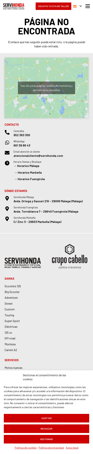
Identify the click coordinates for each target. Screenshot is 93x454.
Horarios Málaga (28, 166)
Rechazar (46, 428)
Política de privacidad (51, 447)
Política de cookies (26, 447)
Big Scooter (12, 292)
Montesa (10, 344)
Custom (10, 309)
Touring (9, 315)
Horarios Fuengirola (31, 179)
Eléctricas (11, 326)
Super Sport (12, 321)
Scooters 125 (13, 286)
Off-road (10, 338)
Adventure (11, 297)
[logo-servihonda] (13, 6)
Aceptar (46, 418)
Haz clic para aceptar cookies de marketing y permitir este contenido (46, 88)
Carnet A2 (11, 350)
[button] (77, 6)
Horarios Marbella (30, 172)
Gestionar (46, 439)
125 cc (8, 332)
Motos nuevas (13, 367)
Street (9, 303)
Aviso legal (72, 447)
